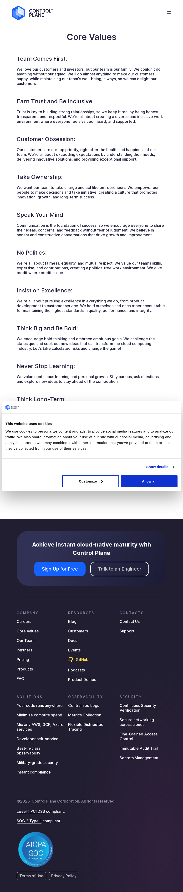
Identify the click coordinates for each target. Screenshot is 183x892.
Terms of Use (31, 875)
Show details (157, 467)
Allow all (149, 481)
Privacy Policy (64, 875)
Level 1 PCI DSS (31, 811)
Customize (91, 481)
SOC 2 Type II (29, 820)
